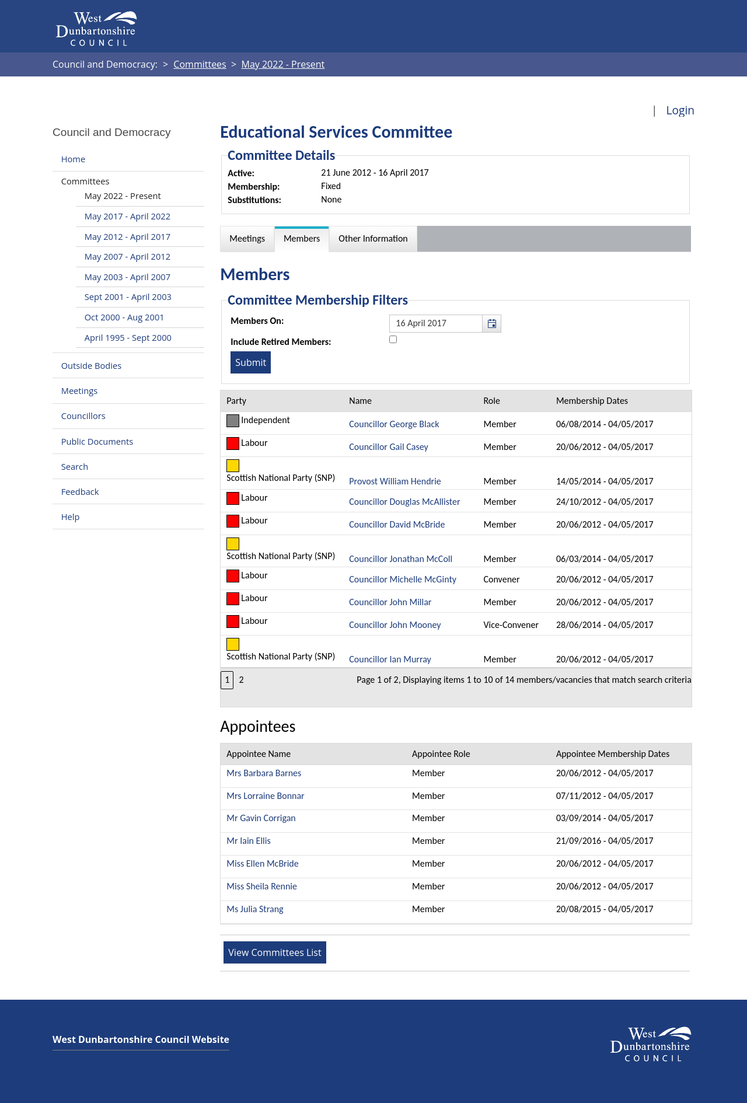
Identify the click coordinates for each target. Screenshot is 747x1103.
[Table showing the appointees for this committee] (456, 833)
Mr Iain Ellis (248, 840)
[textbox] (445, 323)
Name (360, 400)
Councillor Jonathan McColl (400, 558)
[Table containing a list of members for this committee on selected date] (456, 548)
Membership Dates (592, 400)
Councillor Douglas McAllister (404, 501)
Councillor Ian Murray (390, 659)
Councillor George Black (394, 424)
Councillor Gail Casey (388, 446)
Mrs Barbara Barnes (263, 773)
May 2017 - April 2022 (127, 216)
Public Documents (97, 441)
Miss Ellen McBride (262, 863)
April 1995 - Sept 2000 (128, 337)
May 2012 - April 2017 (127, 236)
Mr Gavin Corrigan (260, 817)
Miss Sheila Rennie (261, 886)
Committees (85, 181)
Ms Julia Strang (254, 908)
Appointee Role (441, 753)
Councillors (83, 416)
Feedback (80, 491)
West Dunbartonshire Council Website (141, 1039)
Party (236, 400)
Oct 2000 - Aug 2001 (125, 317)
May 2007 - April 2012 (127, 256)
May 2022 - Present (123, 195)
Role (492, 400)
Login (680, 110)
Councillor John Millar (390, 602)
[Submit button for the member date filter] (251, 362)
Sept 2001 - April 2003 (128, 296)
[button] (491, 323)
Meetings (79, 390)
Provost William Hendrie (395, 481)
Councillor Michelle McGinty (402, 579)
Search (74, 466)
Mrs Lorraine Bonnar (265, 795)
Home (73, 159)
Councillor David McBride (397, 524)
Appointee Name (258, 753)
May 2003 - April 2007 (127, 276)
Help (70, 516)
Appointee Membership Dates (612, 753)
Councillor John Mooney (395, 624)
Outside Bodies (91, 365)
